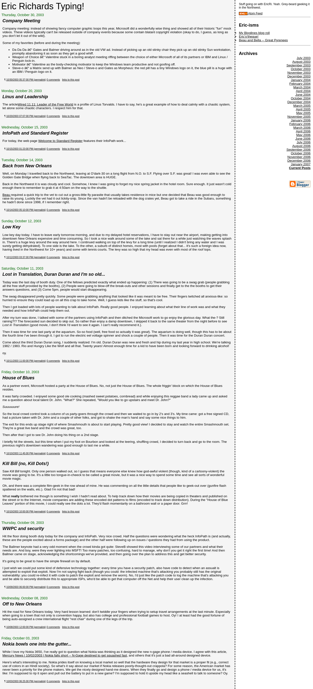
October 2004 (301, 98)
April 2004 (303, 91)
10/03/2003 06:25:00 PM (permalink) (26, 681)
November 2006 (299, 157)
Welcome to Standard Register (60, 141)
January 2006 (301, 120)
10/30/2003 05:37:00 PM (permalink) (26, 79)
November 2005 (299, 116)
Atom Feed (250, 13)
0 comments (53, 79)
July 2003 (304, 58)
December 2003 (299, 76)
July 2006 (304, 142)
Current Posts (300, 168)
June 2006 (303, 138)
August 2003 (301, 62)
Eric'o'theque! (248, 36)
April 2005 (303, 109)
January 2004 (301, 80)
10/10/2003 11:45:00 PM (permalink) (26, 453)
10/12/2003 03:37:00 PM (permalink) (26, 257)
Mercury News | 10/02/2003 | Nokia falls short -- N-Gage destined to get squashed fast (64, 655)
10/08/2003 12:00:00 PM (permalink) (26, 627)
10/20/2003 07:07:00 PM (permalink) (26, 116)
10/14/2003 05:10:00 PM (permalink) (26, 210)
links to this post (70, 79)
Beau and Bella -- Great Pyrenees (263, 40)
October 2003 (301, 69)
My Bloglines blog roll (254, 33)
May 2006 (303, 135)
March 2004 (302, 87)
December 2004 (299, 102)
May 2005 (303, 113)
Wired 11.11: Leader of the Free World (45, 104)
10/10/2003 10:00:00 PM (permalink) (26, 511)
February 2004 (300, 83)
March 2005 (302, 105)
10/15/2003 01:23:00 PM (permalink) (26, 149)
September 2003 (298, 65)
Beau (6, 195)
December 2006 (299, 160)
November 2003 (299, 72)
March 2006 (302, 127)
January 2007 (301, 164)
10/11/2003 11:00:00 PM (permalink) (26, 361)
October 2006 (301, 153)
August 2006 (301, 146)
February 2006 (300, 124)
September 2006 (298, 149)
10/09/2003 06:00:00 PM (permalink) (26, 587)
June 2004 (303, 94)
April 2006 (303, 131)
